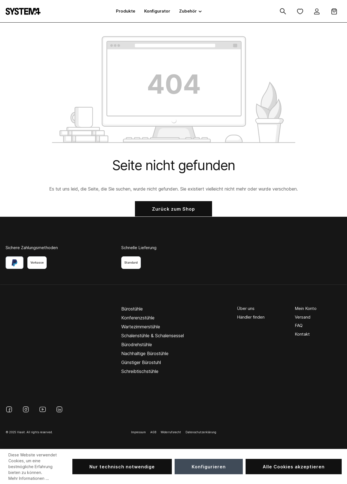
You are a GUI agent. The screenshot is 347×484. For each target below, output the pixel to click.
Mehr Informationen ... (28, 478)
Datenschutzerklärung (201, 432)
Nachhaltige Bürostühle (144, 353)
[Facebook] (9, 409)
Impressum (138, 432)
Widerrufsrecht (171, 432)
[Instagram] (25, 409)
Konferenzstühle (138, 318)
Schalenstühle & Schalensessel (152, 335)
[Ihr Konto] (317, 11)
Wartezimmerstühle (140, 326)
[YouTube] (42, 409)
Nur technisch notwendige (122, 466)
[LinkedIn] (59, 409)
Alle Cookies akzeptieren (294, 466)
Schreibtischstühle (139, 371)
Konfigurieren (209, 466)
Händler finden (251, 317)
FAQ (299, 325)
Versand (302, 317)
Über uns (246, 308)
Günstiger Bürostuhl (141, 362)
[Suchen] (283, 11)
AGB (153, 432)
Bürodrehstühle (136, 344)
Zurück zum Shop (173, 209)
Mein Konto (306, 308)
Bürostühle (132, 309)
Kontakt (302, 334)
